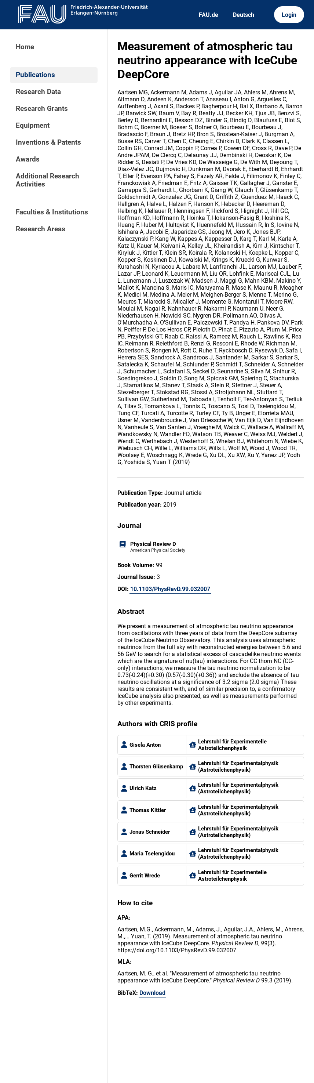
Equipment (33, 126)
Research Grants (42, 109)
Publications (35, 75)
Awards (28, 159)
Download (152, 992)
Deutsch (243, 14)
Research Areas (40, 229)
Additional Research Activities (47, 180)
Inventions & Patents (48, 142)
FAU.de (208, 14)
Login (289, 14)
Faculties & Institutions (52, 212)
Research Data (38, 92)
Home (25, 47)
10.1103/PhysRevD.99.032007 (170, 589)
